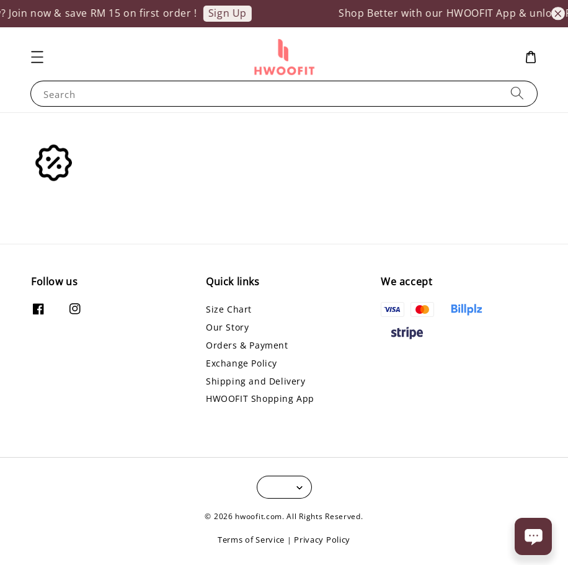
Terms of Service (251, 539)
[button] (37, 57)
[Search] (517, 93)
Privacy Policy (322, 539)
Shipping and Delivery (256, 381)
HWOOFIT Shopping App (260, 398)
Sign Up (231, 13)
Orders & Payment (247, 345)
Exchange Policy (241, 363)
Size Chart (229, 309)
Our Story (227, 327)
